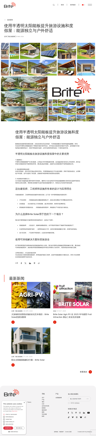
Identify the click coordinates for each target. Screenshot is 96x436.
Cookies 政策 (68, 431)
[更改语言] (83, 4)
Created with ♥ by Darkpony (85, 431)
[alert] (14, 417)
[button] (13, 432)
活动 (54, 311)
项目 (43, 402)
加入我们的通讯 (73, 394)
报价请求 (44, 410)
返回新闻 (8, 20)
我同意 (73, 403)
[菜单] (90, 5)
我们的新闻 (11, 36)
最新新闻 (16, 278)
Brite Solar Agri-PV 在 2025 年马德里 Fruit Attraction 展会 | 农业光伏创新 (72, 315)
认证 (43, 404)
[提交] (87, 399)
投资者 (43, 408)
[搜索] (54, 5)
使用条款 (77, 403)
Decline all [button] (19, 428)
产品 (43, 399)
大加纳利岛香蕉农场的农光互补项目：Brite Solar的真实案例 (30, 315)
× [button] (24, 402)
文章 (5, 36)
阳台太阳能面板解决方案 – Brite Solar (28, 360)
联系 (62, 5)
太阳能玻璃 (58, 397)
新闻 (43, 412)
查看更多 (86, 372)
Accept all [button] (8, 428)
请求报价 (73, 5)
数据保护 (61, 431)
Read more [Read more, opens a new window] (14, 411)
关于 (43, 397)
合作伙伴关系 (45, 406)
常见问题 (44, 414)
